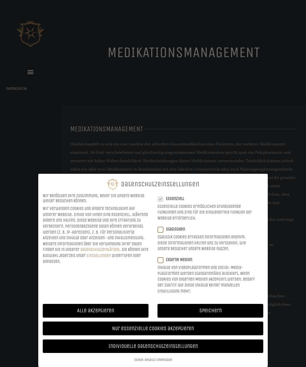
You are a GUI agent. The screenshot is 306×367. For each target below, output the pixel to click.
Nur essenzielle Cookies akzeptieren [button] (153, 328)
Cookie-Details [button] (144, 359)
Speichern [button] (210, 310)
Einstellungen (99, 254)
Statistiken (173, 228)
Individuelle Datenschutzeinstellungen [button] (153, 345)
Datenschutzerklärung (100, 249)
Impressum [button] (164, 359)
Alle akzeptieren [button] (95, 310)
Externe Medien (176, 259)
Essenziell (172, 197)
